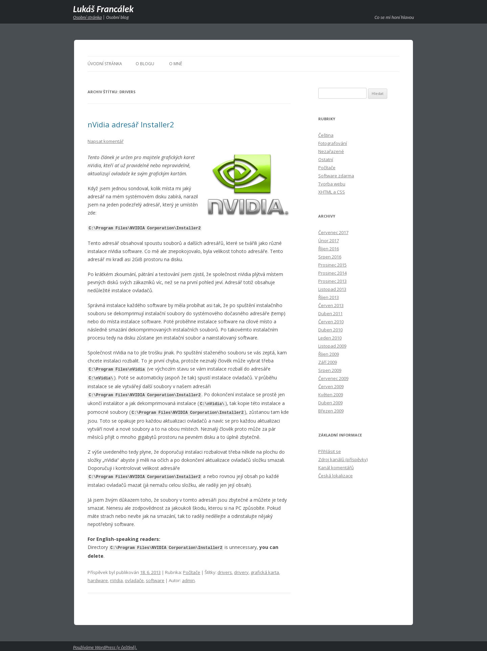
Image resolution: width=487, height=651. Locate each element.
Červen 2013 (331, 305)
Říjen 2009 (328, 354)
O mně (175, 64)
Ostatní (325, 159)
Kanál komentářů (336, 468)
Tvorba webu (331, 184)
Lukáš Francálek (103, 9)
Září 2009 (327, 362)
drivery (241, 570)
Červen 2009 (331, 386)
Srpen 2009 (329, 370)
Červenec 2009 (333, 378)
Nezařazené (331, 151)
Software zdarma (336, 176)
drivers (224, 570)
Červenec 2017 (333, 232)
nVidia (116, 578)
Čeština (325, 135)
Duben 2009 (330, 403)
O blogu (145, 64)
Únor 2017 (328, 240)
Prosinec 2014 (332, 273)
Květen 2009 (330, 395)
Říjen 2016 (328, 249)
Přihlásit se (329, 451)
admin (188, 578)
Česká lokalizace (335, 476)
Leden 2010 (330, 338)
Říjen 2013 (328, 297)
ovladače (134, 578)
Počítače (191, 570)
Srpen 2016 (329, 257)
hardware (98, 578)
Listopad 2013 (332, 289)
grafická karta (265, 570)
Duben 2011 (330, 313)
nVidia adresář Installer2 (131, 124)
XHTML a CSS (331, 192)
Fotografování (332, 143)
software (155, 578)
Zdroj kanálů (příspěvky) (343, 459)
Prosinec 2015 (332, 265)
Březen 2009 (331, 411)
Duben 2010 (330, 330)
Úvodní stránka (105, 64)
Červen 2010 (331, 322)
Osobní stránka (87, 17)
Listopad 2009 (332, 346)
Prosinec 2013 (332, 281)
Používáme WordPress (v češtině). (105, 645)
